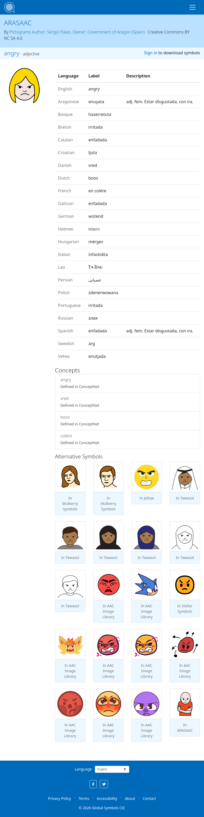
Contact (149, 798)
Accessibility (107, 798)
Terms (84, 798)
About (130, 798)
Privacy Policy (59, 798)
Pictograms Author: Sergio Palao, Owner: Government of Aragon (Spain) (77, 32)
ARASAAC (18, 22)
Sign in (150, 53)
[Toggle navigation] (192, 7)
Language (83, 769)
